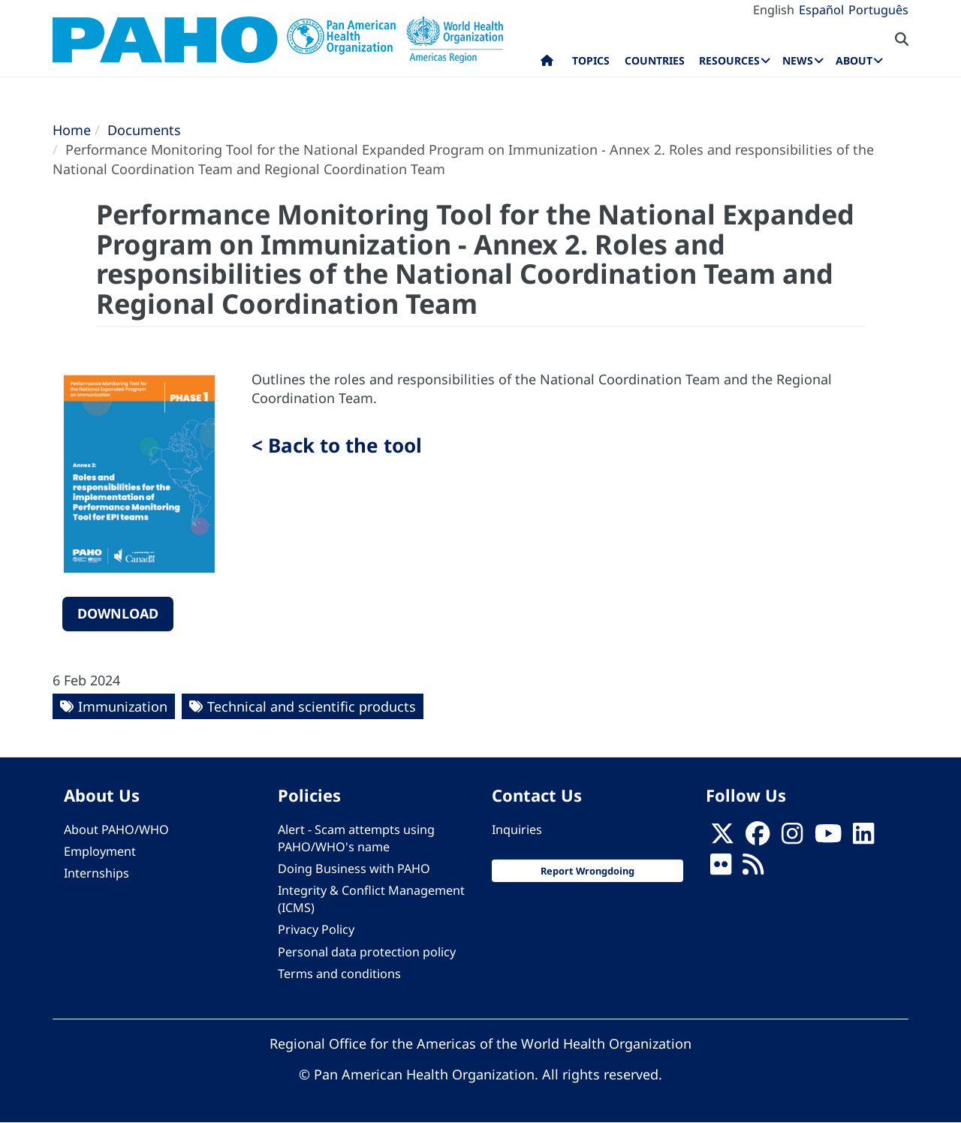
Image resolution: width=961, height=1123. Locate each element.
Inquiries (517, 829)
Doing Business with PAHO (354, 868)
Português (878, 10)
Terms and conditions (339, 973)
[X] (722, 837)
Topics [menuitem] (591, 60)
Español (821, 10)
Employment (100, 851)
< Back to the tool (337, 445)
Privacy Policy (316, 929)
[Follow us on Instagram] (792, 837)
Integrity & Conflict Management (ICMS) (371, 899)
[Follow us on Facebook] (758, 837)
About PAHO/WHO (116, 829)
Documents (144, 130)
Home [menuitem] (547, 64)
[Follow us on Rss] (753, 868)
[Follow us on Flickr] (720, 868)
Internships (96, 873)
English (773, 10)
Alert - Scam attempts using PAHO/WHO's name (356, 838)
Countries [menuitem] (655, 60)
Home (72, 130)
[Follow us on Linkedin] (863, 837)
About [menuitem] (854, 60)
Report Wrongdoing (587, 871)
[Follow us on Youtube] (828, 837)
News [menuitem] (797, 60)
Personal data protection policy (367, 952)
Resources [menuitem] (729, 60)
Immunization (122, 706)
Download (117, 613)
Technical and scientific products (311, 706)
